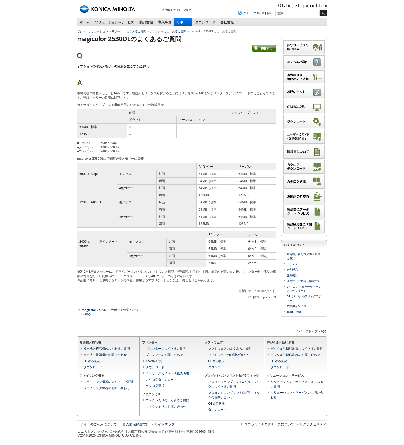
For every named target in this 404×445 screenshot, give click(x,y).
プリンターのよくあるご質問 (167, 31)
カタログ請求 (155, 385)
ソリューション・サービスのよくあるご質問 (297, 384)
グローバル (251, 13)
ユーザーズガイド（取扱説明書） (169, 373)
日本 (268, 13)
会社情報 (227, 22)
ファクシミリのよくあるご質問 (167, 400)
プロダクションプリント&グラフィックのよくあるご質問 (234, 384)
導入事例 (164, 22)
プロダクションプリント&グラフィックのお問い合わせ (234, 394)
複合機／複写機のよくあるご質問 (106, 348)
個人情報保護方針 (135, 424)
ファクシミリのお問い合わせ (166, 406)
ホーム (85, 22)
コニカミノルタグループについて (269, 424)
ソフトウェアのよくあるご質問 (229, 348)
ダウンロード (205, 22)
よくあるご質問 (136, 31)
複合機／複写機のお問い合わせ (105, 355)
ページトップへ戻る (313, 331)
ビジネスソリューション (92, 31)
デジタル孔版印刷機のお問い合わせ (295, 355)
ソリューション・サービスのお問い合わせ (297, 394)
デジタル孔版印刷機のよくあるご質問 (297, 348)
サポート (183, 22)
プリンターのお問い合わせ (164, 355)
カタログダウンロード (161, 379)
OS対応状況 (91, 361)
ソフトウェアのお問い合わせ (228, 355)
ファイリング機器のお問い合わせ (106, 388)
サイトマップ (165, 424)
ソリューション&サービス (114, 22)
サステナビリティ (313, 424)
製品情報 (146, 22)
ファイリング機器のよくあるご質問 (108, 382)
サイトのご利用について (98, 424)
